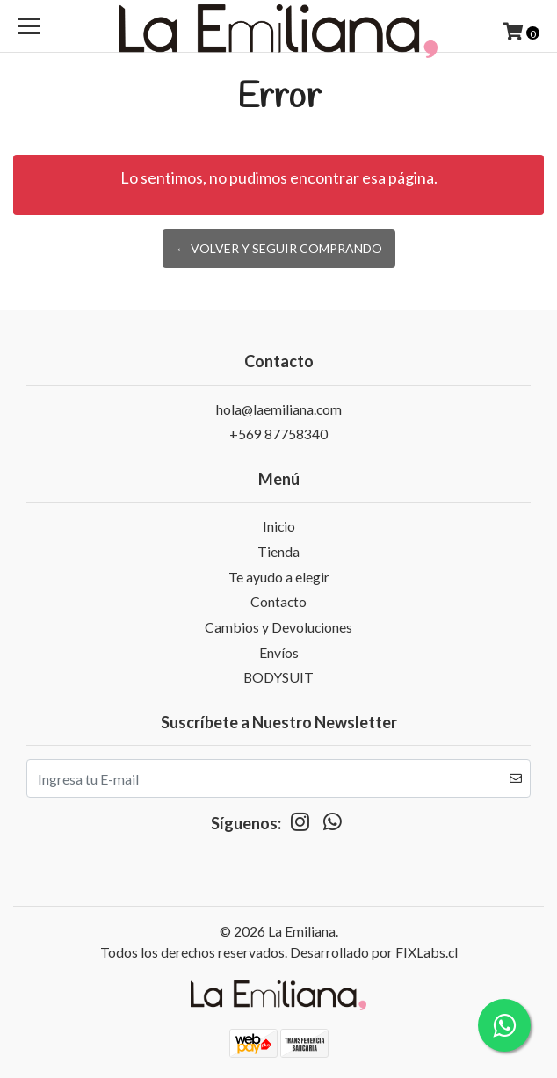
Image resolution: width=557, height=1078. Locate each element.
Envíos (279, 652)
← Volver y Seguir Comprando (279, 248)
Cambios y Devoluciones (278, 627)
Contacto (278, 601)
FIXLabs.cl (426, 952)
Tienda (278, 551)
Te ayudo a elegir (278, 576)
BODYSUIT (278, 677)
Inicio (279, 525)
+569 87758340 (278, 433)
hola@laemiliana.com (279, 409)
